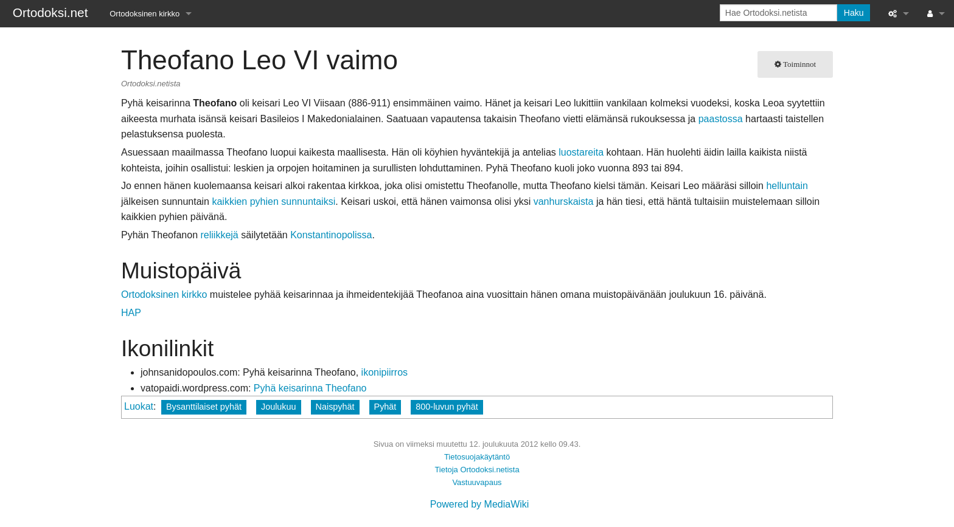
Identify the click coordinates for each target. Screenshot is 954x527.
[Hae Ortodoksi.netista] (778, 12)
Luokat (138, 406)
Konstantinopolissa (331, 235)
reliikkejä (219, 235)
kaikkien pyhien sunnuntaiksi (273, 201)
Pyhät (385, 407)
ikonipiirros (384, 372)
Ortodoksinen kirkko (144, 13)
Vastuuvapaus (476, 482)
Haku (854, 13)
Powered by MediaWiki (479, 504)
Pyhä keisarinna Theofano (310, 388)
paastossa (720, 119)
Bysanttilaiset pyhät (204, 407)
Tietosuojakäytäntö (477, 456)
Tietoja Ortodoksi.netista (476, 469)
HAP (131, 313)
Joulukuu (278, 407)
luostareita (581, 152)
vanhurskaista (564, 201)
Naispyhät (335, 407)
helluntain (787, 186)
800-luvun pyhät (447, 407)
